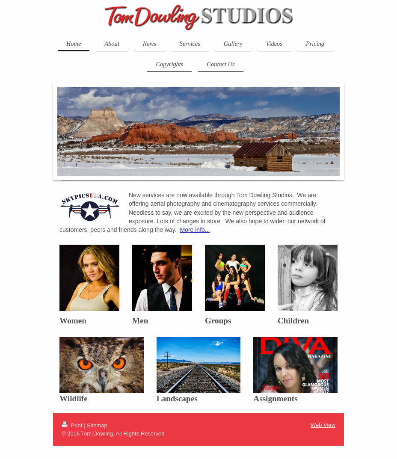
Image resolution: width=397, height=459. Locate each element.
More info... (195, 229)
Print (73, 425)
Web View (323, 425)
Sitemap (97, 425)
